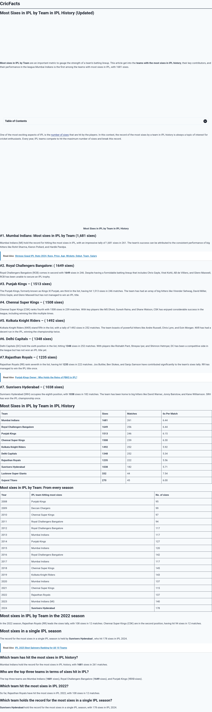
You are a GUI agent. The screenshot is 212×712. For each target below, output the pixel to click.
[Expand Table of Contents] (106, 121)
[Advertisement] (106, 38)
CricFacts (10, 3)
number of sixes (60, 134)
